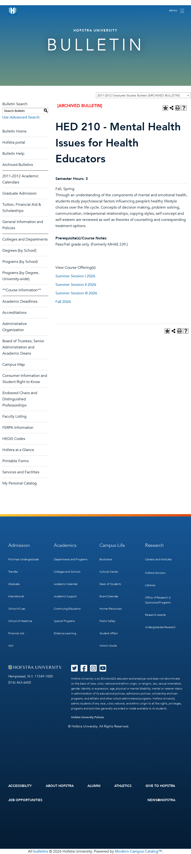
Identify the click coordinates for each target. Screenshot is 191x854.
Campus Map (13, 364)
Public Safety (108, 621)
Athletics (123, 786)
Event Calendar (109, 596)
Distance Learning (65, 633)
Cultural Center (109, 572)
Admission (19, 545)
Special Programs (64, 621)
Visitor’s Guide (108, 646)
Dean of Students (110, 584)
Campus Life (112, 545)
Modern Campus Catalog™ (138, 851)
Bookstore (106, 559)
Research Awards (155, 615)
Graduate (14, 584)
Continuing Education (67, 609)
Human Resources (111, 609)
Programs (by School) (20, 261)
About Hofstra (60, 786)
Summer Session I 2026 (75, 276)
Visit (10, 646)
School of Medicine (20, 621)
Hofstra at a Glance (18, 449)
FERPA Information (17, 427)
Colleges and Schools (67, 572)
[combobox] (143, 95)
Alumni (93, 786)
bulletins (40, 851)
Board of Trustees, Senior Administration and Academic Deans (23, 347)
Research (154, 545)
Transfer (13, 572)
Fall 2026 (63, 301)
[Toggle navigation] (176, 11)
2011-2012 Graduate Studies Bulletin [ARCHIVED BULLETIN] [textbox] (138, 95)
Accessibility (20, 786)
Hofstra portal (13, 142)
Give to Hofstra (160, 786)
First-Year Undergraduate (23, 559)
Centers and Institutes (158, 559)
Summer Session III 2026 (76, 293)
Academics (65, 545)
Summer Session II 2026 (75, 284)
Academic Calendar (66, 584)
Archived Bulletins (17, 164)
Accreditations (14, 312)
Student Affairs (109, 633)
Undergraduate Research (160, 627)
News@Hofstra (161, 800)
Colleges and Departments (25, 239)
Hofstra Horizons (155, 573)
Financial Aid (16, 633)
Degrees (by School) (19, 250)
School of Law (16, 609)
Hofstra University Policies (87, 717)
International (16, 596)
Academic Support (65, 596)
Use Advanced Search (21, 117)
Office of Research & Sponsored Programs (158, 600)
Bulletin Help (13, 153)
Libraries (150, 585)
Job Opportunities (25, 800)
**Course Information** (21, 290)
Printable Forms (15, 461)
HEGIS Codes (13, 438)
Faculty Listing (14, 416)
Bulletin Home (14, 131)
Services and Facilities (20, 472)
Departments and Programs (70, 559)
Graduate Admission (19, 193)
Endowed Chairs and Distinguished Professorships (19, 399)
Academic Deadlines (19, 301)
